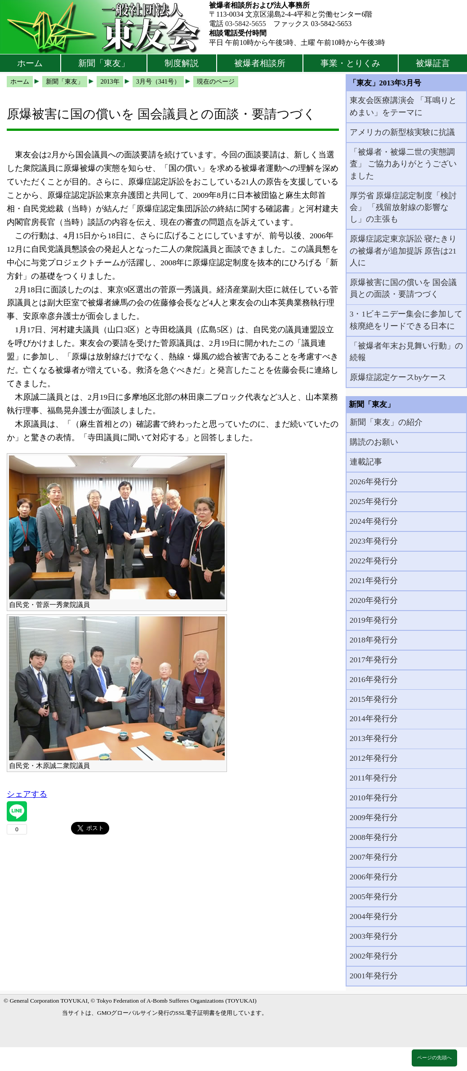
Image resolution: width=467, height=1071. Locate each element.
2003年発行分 (374, 936)
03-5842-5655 (245, 23)
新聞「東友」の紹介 (386, 422)
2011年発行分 (374, 777)
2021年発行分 (374, 580)
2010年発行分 (374, 797)
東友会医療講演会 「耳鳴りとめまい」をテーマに (403, 106)
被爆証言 (433, 63)
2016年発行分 (374, 679)
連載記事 (366, 461)
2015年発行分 (374, 699)
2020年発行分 (374, 600)
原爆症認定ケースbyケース (398, 377)
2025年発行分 (374, 501)
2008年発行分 (374, 837)
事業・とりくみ (350, 63)
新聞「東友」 (103, 63)
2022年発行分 (374, 560)
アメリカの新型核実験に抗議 (402, 132)
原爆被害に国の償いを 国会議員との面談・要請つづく (403, 288)
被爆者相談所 (259, 63)
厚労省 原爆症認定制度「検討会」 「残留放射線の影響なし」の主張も (403, 207)
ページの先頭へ (434, 1057)
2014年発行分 (374, 718)
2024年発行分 (374, 521)
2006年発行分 (374, 876)
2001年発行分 (374, 975)
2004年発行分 (374, 916)
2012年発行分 (374, 758)
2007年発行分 (374, 856)
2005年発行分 (374, 896)
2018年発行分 (374, 639)
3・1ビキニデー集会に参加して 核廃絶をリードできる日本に (406, 319)
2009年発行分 (374, 817)
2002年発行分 (374, 955)
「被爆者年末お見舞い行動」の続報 (406, 351)
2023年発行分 (374, 540)
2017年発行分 (374, 659)
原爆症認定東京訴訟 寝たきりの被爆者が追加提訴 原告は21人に (403, 250)
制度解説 (182, 63)
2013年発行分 (374, 738)
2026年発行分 (374, 481)
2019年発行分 (374, 620)
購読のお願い (374, 441)
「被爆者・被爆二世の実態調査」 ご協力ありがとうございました (403, 163)
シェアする (27, 794)
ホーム (30, 63)
